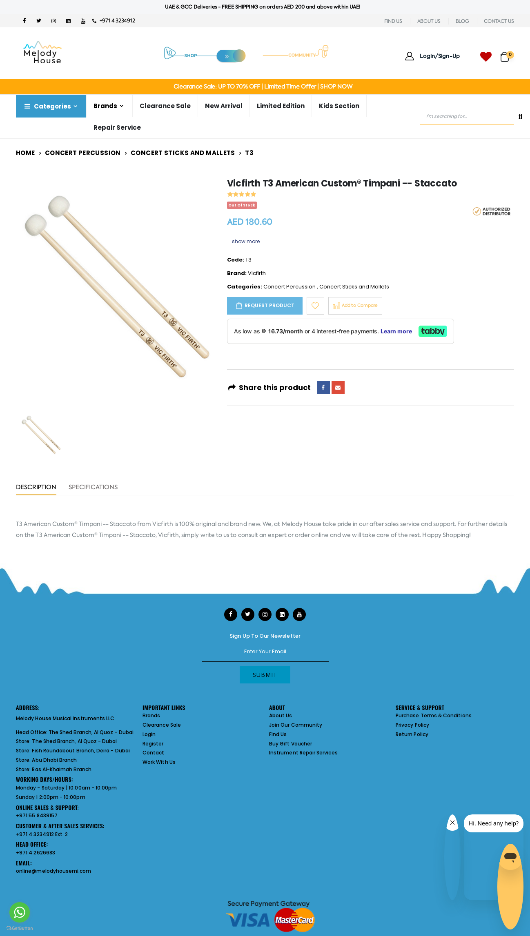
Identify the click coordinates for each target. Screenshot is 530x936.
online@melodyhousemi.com (53, 870)
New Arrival (224, 106)
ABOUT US (429, 21)
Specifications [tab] (93, 487)
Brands (105, 106)
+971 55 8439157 (37, 815)
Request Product (269, 305)
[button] (507, 53)
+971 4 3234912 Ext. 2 (42, 834)
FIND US (393, 21)
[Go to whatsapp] (19, 912)
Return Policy (412, 734)
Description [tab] (36, 487)
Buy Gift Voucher (290, 743)
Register (153, 743)
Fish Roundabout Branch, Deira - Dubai (80, 750)
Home (25, 153)
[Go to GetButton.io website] (20, 927)
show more (246, 241)
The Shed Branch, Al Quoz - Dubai (91, 732)
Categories (47, 106)
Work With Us (159, 762)
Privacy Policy (412, 724)
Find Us (278, 734)
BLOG (462, 21)
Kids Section (339, 106)
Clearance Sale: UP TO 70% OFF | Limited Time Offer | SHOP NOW (263, 86)
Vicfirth (257, 273)
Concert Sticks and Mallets (183, 153)
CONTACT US (499, 21)
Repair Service (117, 127)
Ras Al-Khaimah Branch (61, 769)
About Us (280, 715)
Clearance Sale (165, 106)
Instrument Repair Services (303, 752)
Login (149, 734)
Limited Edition (281, 106)
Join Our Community (295, 724)
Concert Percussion (83, 153)
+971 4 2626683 (35, 852)
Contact (153, 752)
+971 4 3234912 (113, 20)
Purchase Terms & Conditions (434, 715)
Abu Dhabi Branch (54, 759)
